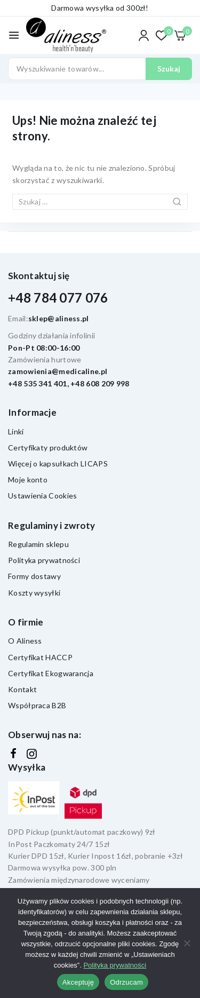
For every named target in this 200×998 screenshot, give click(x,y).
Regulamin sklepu (38, 544)
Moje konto (27, 479)
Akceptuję (78, 982)
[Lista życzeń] (162, 35)
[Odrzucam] (186, 943)
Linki (16, 431)
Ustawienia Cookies (42, 495)
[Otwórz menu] (14, 35)
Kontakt (22, 689)
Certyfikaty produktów (47, 447)
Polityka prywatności (44, 560)
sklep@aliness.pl (58, 318)
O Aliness (25, 640)
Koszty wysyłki (34, 592)
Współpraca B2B (37, 705)
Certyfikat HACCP (40, 657)
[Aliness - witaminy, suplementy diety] (66, 35)
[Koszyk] (183, 35)
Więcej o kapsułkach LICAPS (58, 463)
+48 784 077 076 (58, 297)
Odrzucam (126, 982)
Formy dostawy (34, 576)
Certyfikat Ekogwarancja (50, 673)
